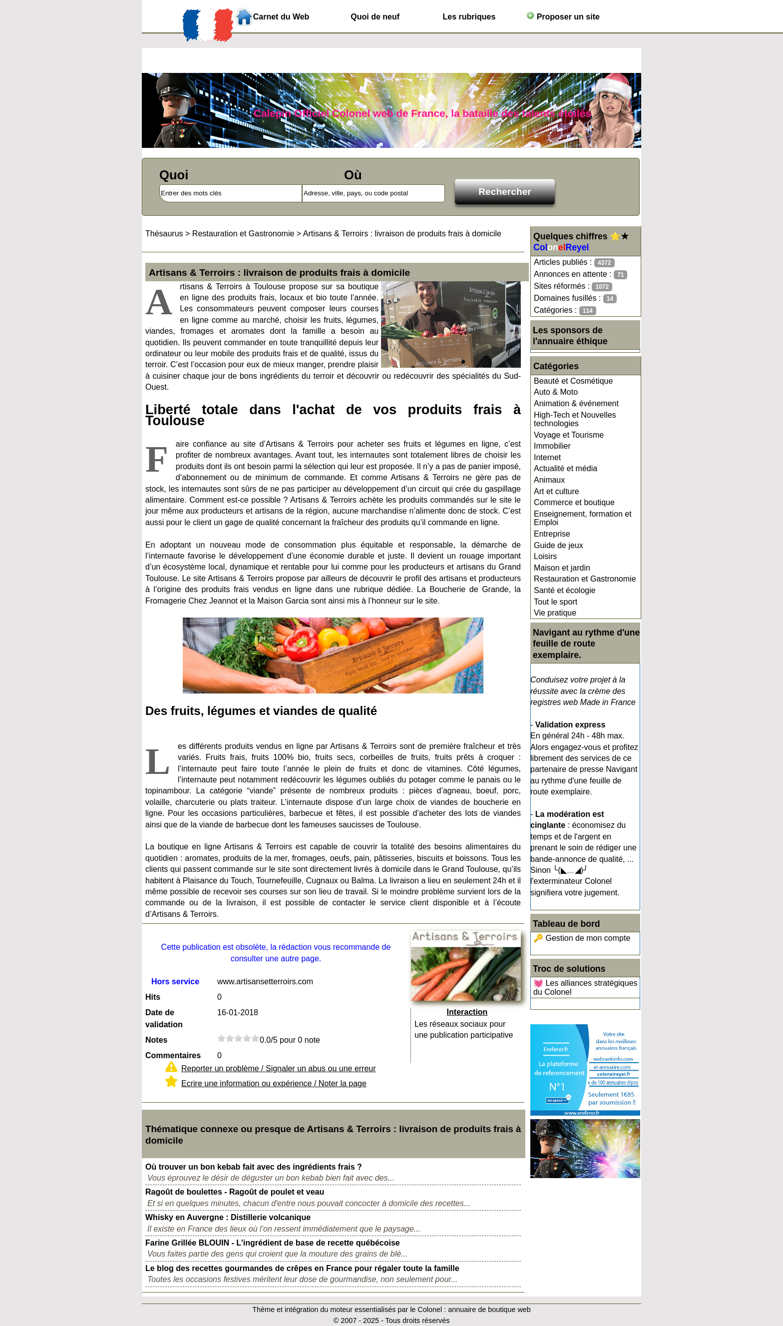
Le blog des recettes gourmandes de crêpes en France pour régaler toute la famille (302, 1268)
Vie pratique (555, 613)
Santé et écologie (565, 590)
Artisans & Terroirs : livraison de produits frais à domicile (402, 233)
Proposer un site (563, 16)
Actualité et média (565, 468)
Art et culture (556, 491)
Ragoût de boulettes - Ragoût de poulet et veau (234, 1192)
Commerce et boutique (574, 502)
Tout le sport (555, 602)
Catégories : (565, 310)
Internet (547, 457)
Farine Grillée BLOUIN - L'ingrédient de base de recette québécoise (272, 1243)
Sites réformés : (573, 286)
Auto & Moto (556, 392)
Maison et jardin (562, 568)
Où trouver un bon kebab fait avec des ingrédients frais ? (253, 1167)
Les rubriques (468, 16)
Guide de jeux (558, 545)
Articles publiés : (574, 262)
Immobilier (552, 446)
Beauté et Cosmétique (573, 381)
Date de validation (164, 1018)
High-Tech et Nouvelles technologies (575, 419)
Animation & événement (576, 403)
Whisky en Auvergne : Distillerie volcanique (228, 1217)
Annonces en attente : (580, 274)
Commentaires (173, 1055)
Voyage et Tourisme (569, 435)
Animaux (549, 480)
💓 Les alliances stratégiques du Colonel (585, 987)
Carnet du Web (281, 16)
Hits (152, 997)
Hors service (175, 981)
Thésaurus (164, 233)
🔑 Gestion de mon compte (581, 938)
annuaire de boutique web (489, 1310)
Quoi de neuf (375, 16)
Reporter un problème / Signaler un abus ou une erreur (278, 1068)
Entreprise (552, 534)
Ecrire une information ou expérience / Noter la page (274, 1083)
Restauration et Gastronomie (585, 579)
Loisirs (545, 556)
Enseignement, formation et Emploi (583, 518)
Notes (156, 1040)
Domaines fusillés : (575, 298)
